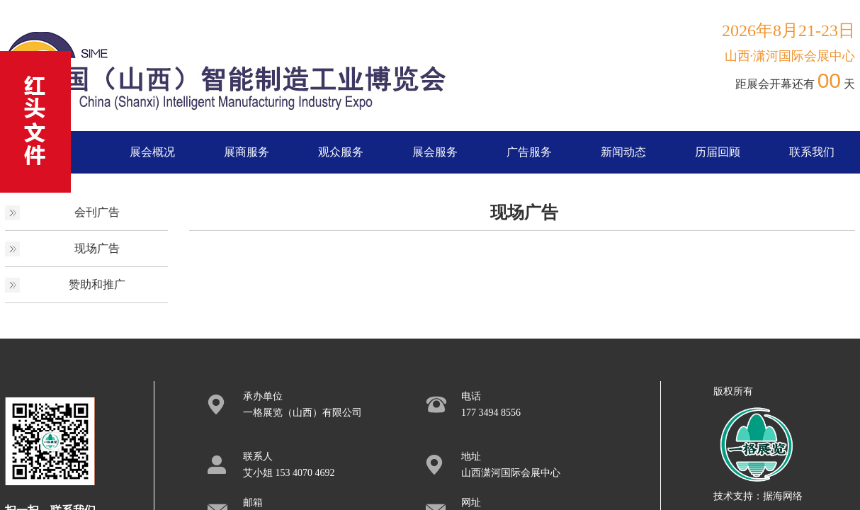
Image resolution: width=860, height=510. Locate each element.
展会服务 (435, 152)
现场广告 (97, 248)
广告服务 (529, 152)
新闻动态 (623, 152)
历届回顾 (717, 152)
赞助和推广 (97, 284)
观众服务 (340, 152)
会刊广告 (97, 212)
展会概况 (152, 152)
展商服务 (246, 152)
